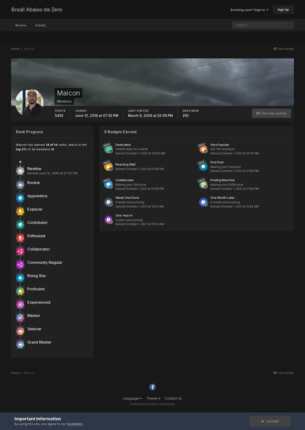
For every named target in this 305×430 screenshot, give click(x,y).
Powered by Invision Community (152, 404)
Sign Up (283, 9)
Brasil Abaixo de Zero (36, 9)
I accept (270, 421)
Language (132, 398)
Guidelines (75, 424)
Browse (21, 25)
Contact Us (173, 398)
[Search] (257, 25)
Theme (153, 398)
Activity (40, 25)
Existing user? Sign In (249, 10)
